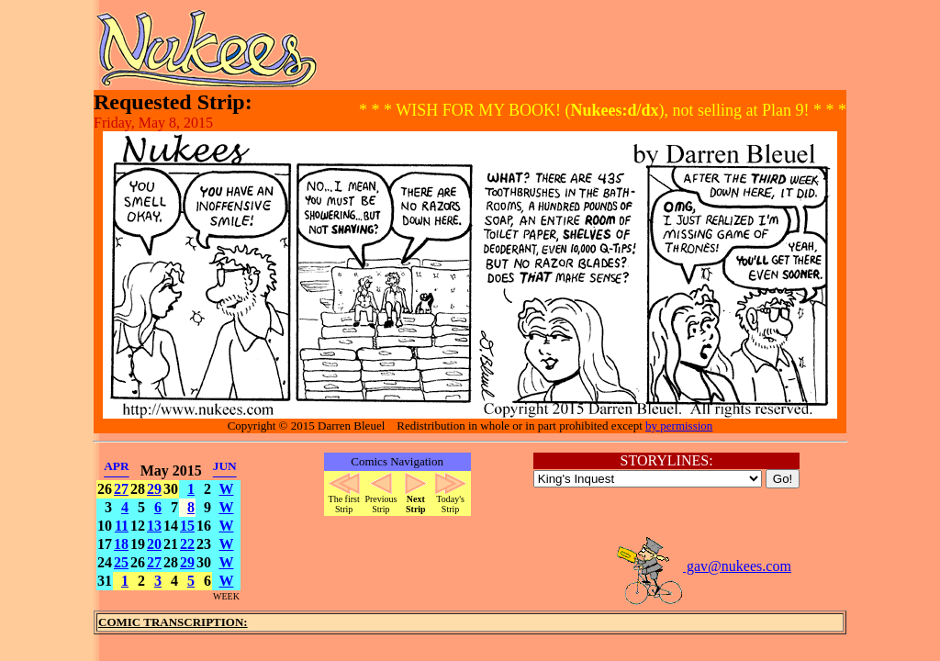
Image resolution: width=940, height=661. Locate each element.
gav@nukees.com (703, 566)
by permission (678, 425)
